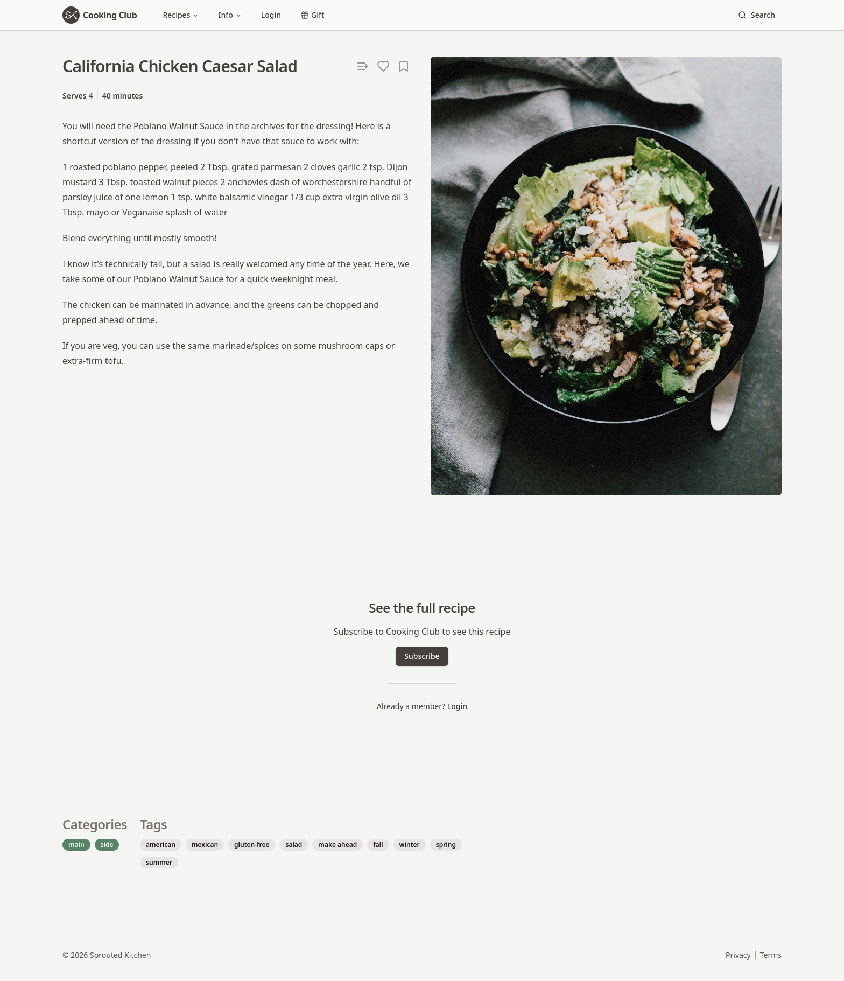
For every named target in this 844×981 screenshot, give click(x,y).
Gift (312, 15)
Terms (771, 955)
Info (229, 15)
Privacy (738, 955)
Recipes (181, 15)
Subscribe (421, 656)
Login (271, 15)
